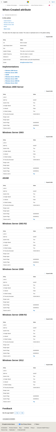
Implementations (7, 20)
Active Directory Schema (36, 5)
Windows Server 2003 (9, 24)
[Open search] (49, 2)
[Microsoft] (28, 2)
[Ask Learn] (49, 5)
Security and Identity (24, 5)
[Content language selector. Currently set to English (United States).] (8, 424)
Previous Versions (13, 427)
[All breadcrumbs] (4, 5)
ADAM (5, 26)
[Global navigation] (1, 2)
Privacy (32, 427)
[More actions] (52, 5)
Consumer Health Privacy (43, 427)
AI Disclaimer (4, 427)
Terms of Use (4, 430)
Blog (20, 427)
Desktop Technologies (12, 5)
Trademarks (12, 430)
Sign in (53, 2)
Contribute (26, 427)
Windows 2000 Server (9, 22)
